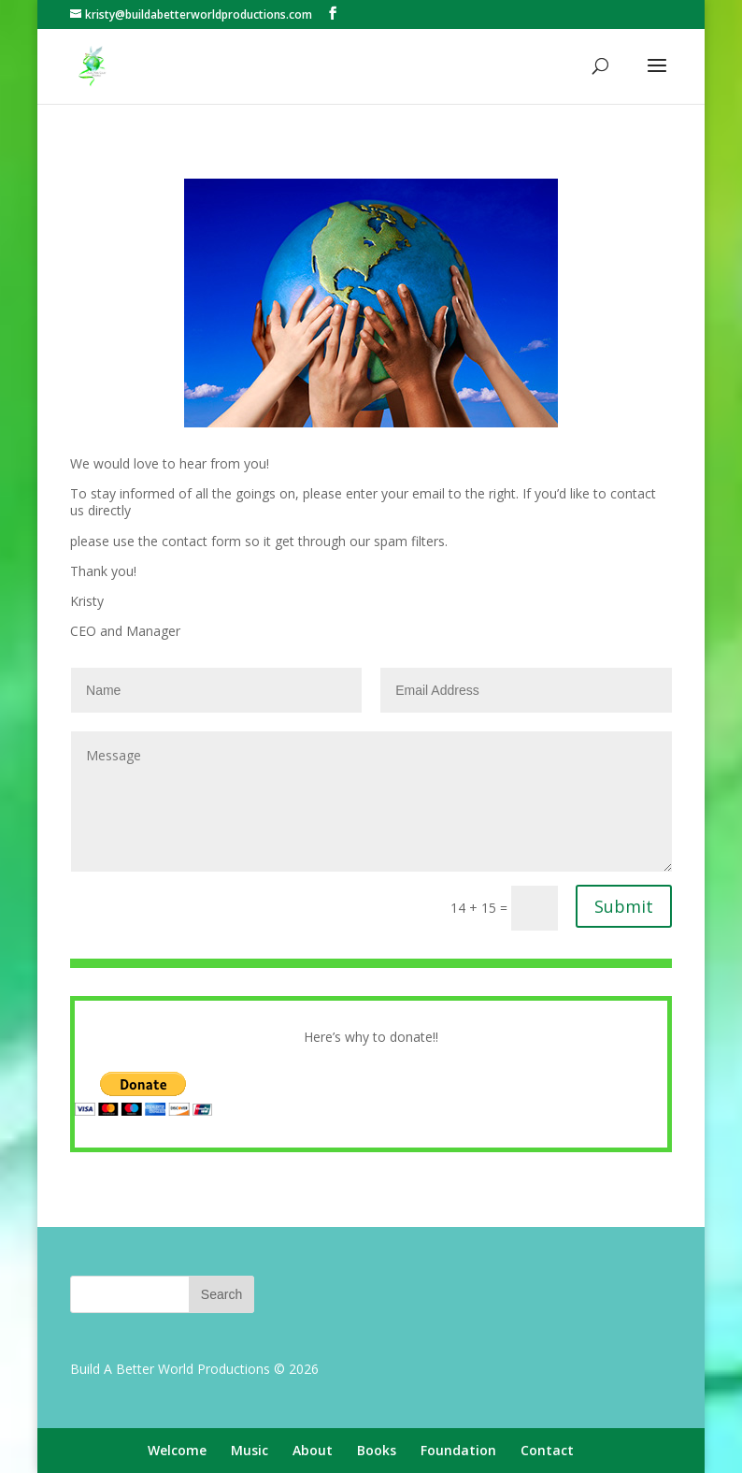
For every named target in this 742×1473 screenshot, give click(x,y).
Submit (623, 906)
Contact (547, 1450)
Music (249, 1450)
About (313, 1450)
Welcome (177, 1450)
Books (376, 1450)
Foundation (458, 1450)
